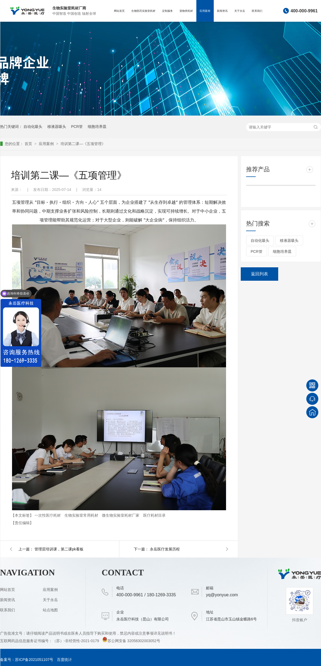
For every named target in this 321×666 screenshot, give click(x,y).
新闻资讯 (222, 10)
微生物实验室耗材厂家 (121, 515)
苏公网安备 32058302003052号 (131, 641)
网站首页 (119, 10)
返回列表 (259, 274)
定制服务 (167, 10)
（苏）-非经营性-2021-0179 (76, 641)
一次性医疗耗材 (48, 515)
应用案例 (205, 10)
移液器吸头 (56, 126)
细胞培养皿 (97, 126)
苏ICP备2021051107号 (34, 659)
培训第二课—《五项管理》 (82, 144)
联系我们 (257, 10)
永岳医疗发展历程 (165, 549)
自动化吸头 (33, 126)
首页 (29, 144)
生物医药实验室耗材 (143, 10)
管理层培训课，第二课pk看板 (59, 549)
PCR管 (77, 126)
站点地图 (50, 610)
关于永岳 (239, 10)
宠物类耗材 (186, 10)
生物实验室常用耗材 (81, 515)
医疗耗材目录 (154, 515)
